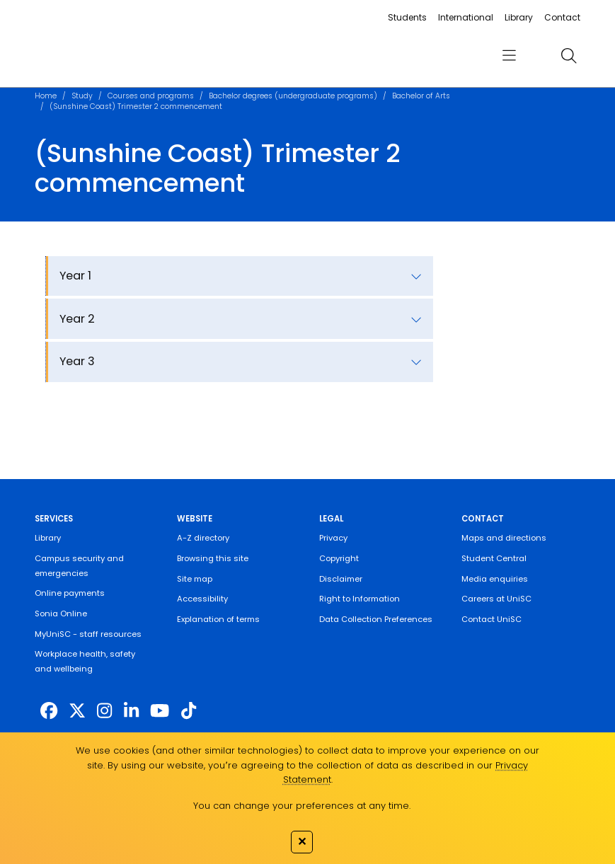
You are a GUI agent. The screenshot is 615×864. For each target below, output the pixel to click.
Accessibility (202, 598)
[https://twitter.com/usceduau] (77, 710)
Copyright (339, 558)
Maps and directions (503, 537)
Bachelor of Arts (421, 96)
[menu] (508, 56)
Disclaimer (340, 578)
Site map (194, 578)
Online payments (70, 593)
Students (407, 17)
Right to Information (359, 598)
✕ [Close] (301, 841)
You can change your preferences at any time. (301, 805)
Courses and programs (151, 96)
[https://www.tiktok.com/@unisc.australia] (188, 710)
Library (519, 17)
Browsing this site (212, 558)
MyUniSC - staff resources (88, 634)
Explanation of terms (218, 619)
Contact (562, 17)
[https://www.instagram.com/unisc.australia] (104, 710)
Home (46, 96)
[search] (568, 55)
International (465, 17)
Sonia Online (61, 613)
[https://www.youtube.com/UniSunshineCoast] (159, 710)
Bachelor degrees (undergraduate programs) (293, 96)
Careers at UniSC (496, 598)
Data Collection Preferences (375, 619)
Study (82, 96)
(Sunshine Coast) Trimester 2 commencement (136, 106)
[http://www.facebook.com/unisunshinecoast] (48, 710)
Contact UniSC (491, 619)
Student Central (494, 558)
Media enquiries (494, 578)
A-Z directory (203, 537)
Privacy (333, 537)
